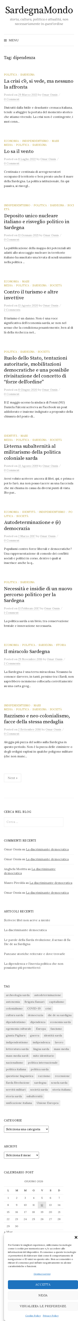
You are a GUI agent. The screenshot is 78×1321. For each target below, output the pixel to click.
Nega (43, 1295)
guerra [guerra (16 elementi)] (34, 1035)
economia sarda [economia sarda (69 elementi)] (60, 1022)
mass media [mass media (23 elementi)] (61, 1049)
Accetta (42, 1284)
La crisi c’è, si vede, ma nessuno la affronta (38, 84)
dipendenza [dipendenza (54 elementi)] (37, 1022)
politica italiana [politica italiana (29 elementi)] (16, 1069)
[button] (76, 1237)
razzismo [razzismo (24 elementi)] (44, 1076)
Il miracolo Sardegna (27, 651)
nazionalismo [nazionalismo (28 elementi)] (14, 1062)
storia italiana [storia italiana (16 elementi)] (61, 1089)
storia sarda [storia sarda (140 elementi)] (14, 1096)
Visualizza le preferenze (43, 1306)
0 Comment (11, 99)
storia (61, 645)
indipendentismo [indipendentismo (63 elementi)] (17, 1042)
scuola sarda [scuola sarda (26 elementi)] (59, 1082)
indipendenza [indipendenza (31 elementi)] (41, 1042)
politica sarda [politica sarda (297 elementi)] (40, 1069)
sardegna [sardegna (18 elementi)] (40, 1082)
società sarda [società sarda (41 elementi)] (39, 1089)
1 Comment (11, 612)
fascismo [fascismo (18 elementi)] (56, 1029)
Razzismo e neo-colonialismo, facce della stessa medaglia (37, 719)
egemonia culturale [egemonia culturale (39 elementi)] (18, 1029)
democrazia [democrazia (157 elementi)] (35, 1015)
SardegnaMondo (39, 10)
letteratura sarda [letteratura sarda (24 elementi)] (17, 1049)
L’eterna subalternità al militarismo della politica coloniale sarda (32, 452)
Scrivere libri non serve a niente (27, 920)
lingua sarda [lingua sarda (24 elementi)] (41, 1049)
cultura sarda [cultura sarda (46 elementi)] (14, 1015)
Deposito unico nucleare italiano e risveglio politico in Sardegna (36, 222)
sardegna (27, 74)
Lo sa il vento (18, 151)
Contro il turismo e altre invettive (31, 295)
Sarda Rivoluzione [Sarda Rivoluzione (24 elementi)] (17, 1082)
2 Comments (12, 310)
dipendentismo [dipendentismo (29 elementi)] (16, 1022)
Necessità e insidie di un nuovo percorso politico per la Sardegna (38, 595)
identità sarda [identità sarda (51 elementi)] (53, 1035)
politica (10, 74)
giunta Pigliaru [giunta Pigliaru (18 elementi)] (15, 1035)
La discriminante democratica (47, 849)
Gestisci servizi (42, 1273)
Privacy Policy (51, 1315)
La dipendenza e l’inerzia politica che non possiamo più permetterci (33, 966)
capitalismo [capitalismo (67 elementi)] (56, 1002)
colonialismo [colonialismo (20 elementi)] (14, 1008)
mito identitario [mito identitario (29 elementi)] (43, 1055)
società (56, 285)
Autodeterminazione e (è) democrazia (32, 525)
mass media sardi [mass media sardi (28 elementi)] (17, 1055)
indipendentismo (35, 140)
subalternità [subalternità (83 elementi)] (34, 1096)
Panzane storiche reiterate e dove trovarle (34, 954)
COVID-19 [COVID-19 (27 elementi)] (34, 1008)
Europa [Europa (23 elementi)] (41, 1029)
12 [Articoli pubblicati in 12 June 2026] (42, 1205)
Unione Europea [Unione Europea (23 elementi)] (47, 1103)
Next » (12, 778)
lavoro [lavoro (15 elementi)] (59, 1042)
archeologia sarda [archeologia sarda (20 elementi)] (17, 995)
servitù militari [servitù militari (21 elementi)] (16, 1089)
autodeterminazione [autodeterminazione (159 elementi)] (47, 995)
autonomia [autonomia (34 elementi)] (13, 1002)
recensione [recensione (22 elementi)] (62, 1076)
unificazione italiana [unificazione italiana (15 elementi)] (19, 1103)
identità (10, 435)
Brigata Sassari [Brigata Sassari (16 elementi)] (34, 1002)
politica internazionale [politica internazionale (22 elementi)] (43, 1062)
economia (11, 140)
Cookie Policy (33, 1315)
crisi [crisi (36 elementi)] (48, 1008)
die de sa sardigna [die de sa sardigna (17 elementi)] (59, 1015)
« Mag (8, 1232)
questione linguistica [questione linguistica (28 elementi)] (19, 1076)
